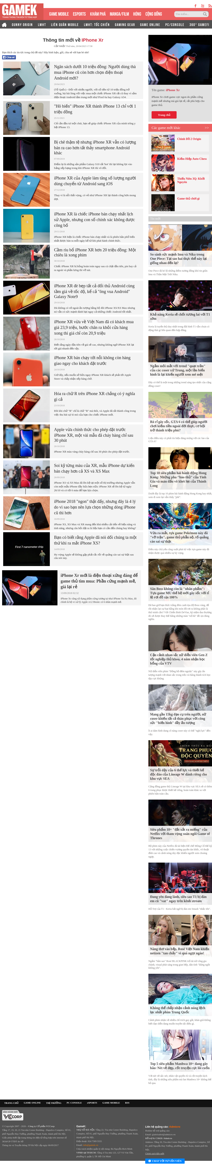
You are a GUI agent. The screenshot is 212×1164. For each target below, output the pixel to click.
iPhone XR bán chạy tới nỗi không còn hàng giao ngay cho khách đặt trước (92, 360)
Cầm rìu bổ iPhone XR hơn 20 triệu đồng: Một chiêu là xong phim (95, 252)
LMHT (42, 24)
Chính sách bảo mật (154, 1153)
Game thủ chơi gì (188, 198)
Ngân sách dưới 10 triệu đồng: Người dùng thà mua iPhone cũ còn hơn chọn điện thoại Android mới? (95, 72)
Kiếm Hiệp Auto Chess (192, 158)
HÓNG (137, 13)
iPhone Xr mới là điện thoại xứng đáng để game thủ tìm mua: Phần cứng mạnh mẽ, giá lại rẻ (99, 581)
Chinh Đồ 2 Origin (189, 139)
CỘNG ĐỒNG (153, 13)
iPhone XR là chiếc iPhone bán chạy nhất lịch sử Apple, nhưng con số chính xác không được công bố (94, 220)
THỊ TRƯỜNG (53, 1103)
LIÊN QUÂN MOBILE (65, 24)
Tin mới (155, 218)
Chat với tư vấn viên (164, 1161)
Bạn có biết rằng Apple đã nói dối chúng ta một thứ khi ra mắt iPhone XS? (95, 540)
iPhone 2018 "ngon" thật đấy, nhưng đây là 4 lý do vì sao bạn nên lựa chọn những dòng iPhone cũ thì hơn (95, 507)
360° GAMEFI (199, 24)
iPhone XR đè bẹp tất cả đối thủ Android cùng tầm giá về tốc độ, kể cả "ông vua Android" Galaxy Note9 (94, 291)
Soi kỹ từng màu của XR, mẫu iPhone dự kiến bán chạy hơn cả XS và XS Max (94, 468)
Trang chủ (164, 114)
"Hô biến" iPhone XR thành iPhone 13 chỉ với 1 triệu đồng (95, 109)
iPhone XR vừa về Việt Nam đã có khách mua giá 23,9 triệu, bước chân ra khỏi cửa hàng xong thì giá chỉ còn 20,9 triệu (94, 327)
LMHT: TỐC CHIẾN (97, 24)
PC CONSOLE (74, 1102)
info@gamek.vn (90, 1145)
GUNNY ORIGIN (22, 24)
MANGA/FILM (119, 13)
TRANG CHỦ (11, 1103)
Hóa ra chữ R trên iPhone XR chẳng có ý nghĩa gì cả (94, 396)
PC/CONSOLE (174, 24)
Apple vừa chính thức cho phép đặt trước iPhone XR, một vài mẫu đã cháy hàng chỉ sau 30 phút (93, 435)
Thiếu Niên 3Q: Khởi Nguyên (191, 180)
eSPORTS (79, 13)
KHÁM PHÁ (98, 13)
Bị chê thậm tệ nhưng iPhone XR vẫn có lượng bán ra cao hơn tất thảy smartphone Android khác (95, 147)
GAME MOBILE (59, 13)
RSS (127, 1102)
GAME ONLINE (150, 24)
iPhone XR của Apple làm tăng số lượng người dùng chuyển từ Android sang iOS (95, 181)
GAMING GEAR (125, 24)
